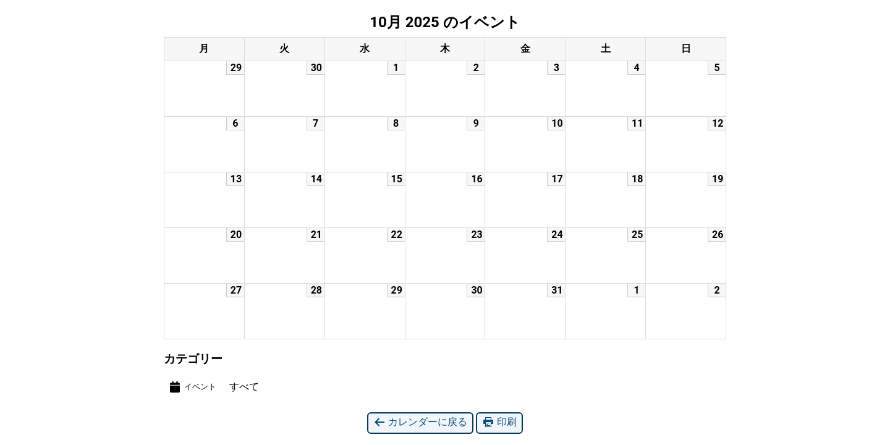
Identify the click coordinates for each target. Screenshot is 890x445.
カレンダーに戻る (420, 422)
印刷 (499, 422)
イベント (192, 386)
